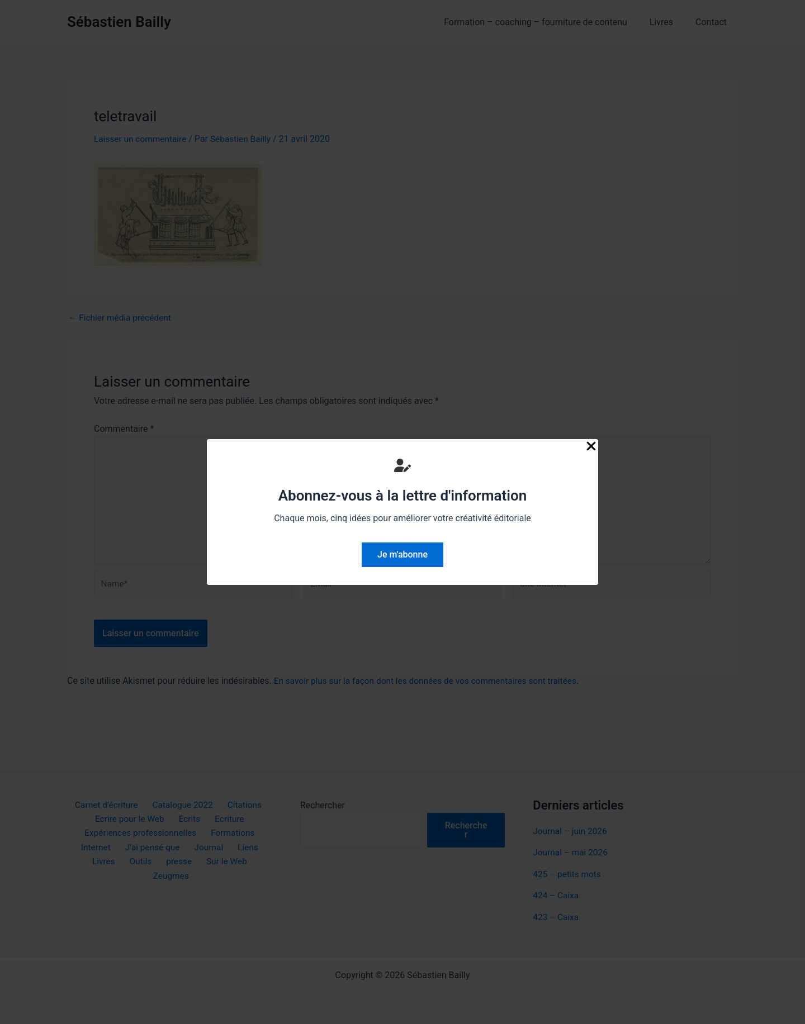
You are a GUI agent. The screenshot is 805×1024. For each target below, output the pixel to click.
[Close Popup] (591, 447)
